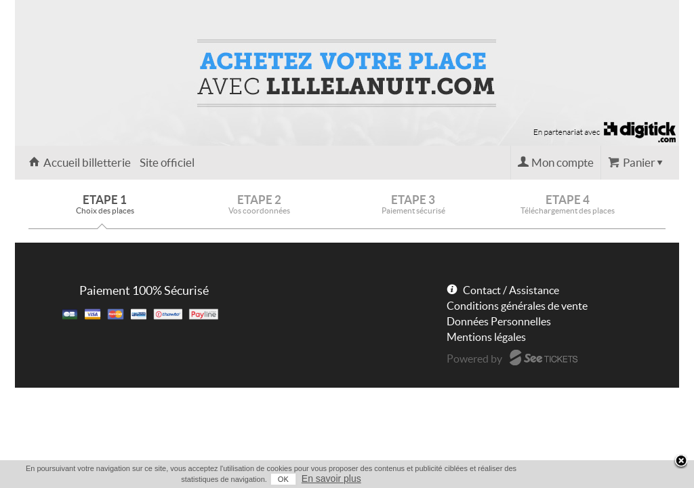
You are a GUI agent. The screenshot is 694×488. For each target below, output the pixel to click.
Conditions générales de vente (517, 306)
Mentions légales (486, 337)
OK (605, 479)
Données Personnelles (499, 321)
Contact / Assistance (511, 290)
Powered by (474, 358)
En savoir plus (653, 478)
